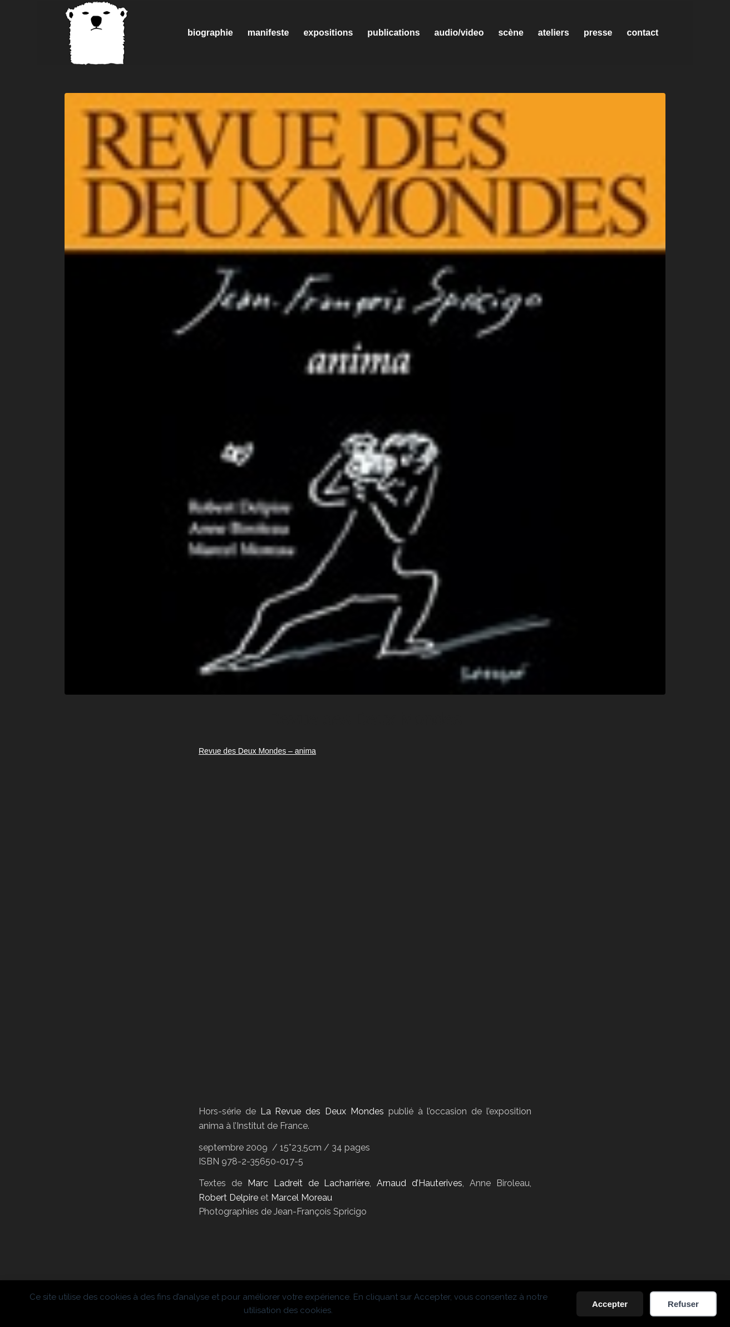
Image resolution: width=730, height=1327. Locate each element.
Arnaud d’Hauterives (419, 1183)
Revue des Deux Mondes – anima (257, 750)
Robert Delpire (228, 1197)
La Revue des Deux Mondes (322, 1111)
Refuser (683, 1304)
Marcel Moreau (301, 1197)
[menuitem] (210, 33)
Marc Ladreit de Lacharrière (309, 1183)
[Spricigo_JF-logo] (97, 33)
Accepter (610, 1304)
